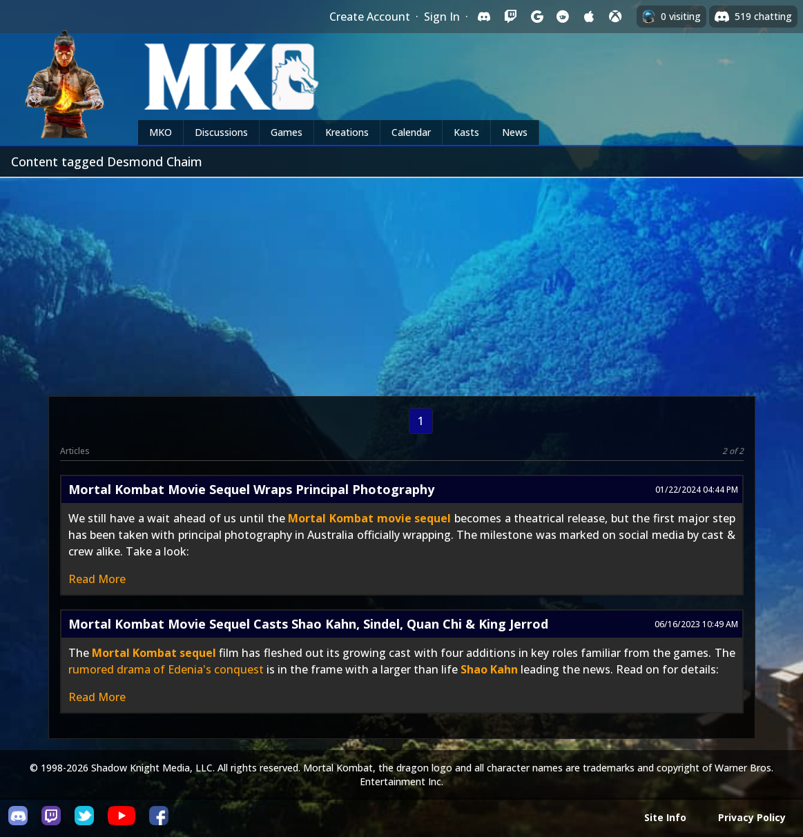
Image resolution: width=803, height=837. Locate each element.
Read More (97, 579)
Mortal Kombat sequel (154, 652)
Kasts (466, 132)
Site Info (665, 817)
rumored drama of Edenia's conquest (166, 669)
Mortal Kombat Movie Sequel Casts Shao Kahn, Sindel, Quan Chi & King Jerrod (308, 624)
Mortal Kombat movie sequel (369, 518)
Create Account (369, 16)
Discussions (221, 132)
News (515, 132)
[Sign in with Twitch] (510, 16)
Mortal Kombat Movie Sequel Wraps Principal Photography (251, 489)
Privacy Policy (752, 817)
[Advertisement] (401, 281)
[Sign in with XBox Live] (615, 16)
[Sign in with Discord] (484, 16)
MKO (160, 132)
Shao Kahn (489, 669)
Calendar (411, 132)
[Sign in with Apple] (589, 16)
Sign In (442, 16)
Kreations (347, 132)
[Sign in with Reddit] (562, 16)
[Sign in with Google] (536, 16)
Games (286, 132)
